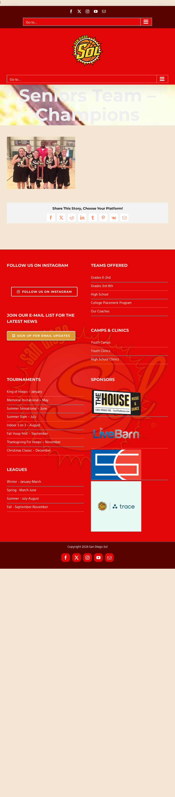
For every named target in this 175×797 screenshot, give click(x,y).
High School (99, 294)
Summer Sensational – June (27, 408)
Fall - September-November (27, 507)
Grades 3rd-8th (102, 286)
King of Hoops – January (24, 392)
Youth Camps (101, 342)
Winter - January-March (24, 482)
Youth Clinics (100, 351)
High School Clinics (105, 359)
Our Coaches (100, 311)
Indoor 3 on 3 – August (23, 425)
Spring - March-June (21, 490)
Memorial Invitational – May (27, 400)
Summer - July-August (23, 498)
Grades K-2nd (101, 277)
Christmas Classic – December (29, 450)
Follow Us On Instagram (44, 291)
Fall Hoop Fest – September (28, 434)
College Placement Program (111, 303)
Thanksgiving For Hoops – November (34, 442)
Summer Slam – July (22, 417)
